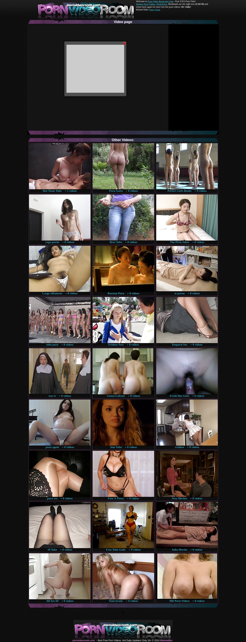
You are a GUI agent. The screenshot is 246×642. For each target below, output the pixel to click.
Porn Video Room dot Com (160, 1)
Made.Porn (161, 4)
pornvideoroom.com (83, 640)
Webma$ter (166, 640)
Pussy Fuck (154, 9)
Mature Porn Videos (145, 4)
